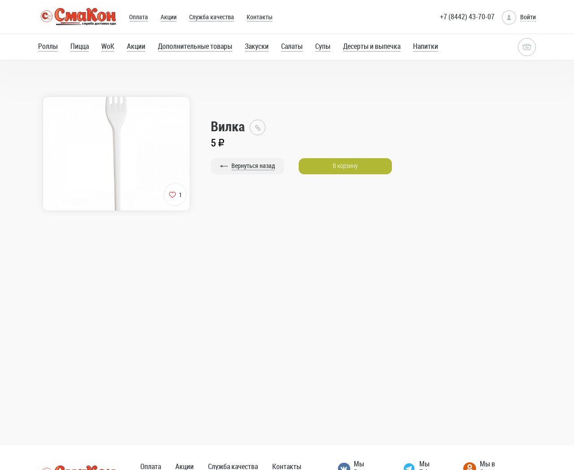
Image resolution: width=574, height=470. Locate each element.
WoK (107, 46)
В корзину (345, 165)
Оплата (138, 17)
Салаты (292, 46)
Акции (169, 17)
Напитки (425, 46)
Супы (322, 46)
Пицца (79, 46)
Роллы (48, 46)
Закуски (257, 46)
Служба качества (211, 17)
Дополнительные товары (195, 46)
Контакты (260, 17)
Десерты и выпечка (371, 46)
